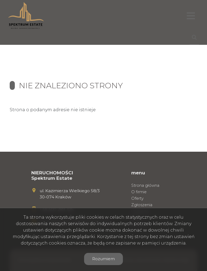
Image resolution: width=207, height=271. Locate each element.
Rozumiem (103, 258)
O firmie (139, 191)
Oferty (137, 198)
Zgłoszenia (141, 204)
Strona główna (145, 185)
